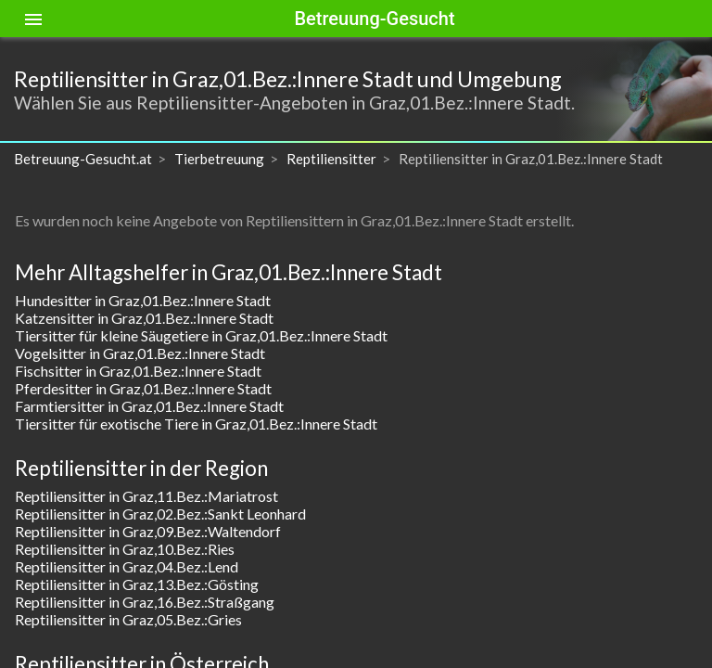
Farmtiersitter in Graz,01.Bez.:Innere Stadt (149, 406)
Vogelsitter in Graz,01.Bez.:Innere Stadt (140, 353)
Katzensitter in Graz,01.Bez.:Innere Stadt (144, 318)
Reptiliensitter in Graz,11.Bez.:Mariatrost (146, 496)
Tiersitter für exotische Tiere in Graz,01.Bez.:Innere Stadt (196, 423)
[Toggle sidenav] (33, 18)
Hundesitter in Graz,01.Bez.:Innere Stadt (143, 300)
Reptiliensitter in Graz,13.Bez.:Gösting (137, 584)
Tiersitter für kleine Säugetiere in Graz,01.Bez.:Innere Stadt (201, 335)
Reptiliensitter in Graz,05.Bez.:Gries (128, 619)
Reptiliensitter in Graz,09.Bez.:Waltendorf (148, 531)
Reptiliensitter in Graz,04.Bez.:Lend (126, 566)
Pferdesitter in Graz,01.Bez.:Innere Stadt (143, 388)
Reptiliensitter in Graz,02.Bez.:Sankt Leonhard (160, 513)
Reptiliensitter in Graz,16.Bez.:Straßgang (144, 601)
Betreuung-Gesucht (374, 18)
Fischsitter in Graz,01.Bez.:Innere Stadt (138, 370)
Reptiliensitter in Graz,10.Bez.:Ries (125, 549)
